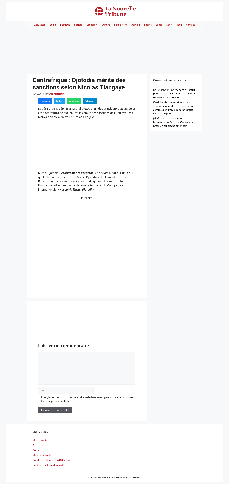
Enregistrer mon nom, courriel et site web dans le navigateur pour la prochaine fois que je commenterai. (87, 399)
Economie (92, 24)
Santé (159, 24)
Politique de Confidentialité (48, 465)
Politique (65, 24)
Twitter (59, 101)
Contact (190, 24)
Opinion (135, 24)
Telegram (89, 101)
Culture (106, 24)
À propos (38, 445)
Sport (169, 24)
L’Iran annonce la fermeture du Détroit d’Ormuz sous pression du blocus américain (173, 122)
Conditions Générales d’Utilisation (52, 460)
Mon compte (40, 440)
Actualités (39, 24)
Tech (179, 24)
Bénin (53, 24)
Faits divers (120, 24)
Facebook (45, 101)
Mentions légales (42, 455)
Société (78, 24)
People (148, 24)
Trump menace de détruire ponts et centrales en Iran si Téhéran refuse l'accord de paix (175, 93)
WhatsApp (74, 101)
